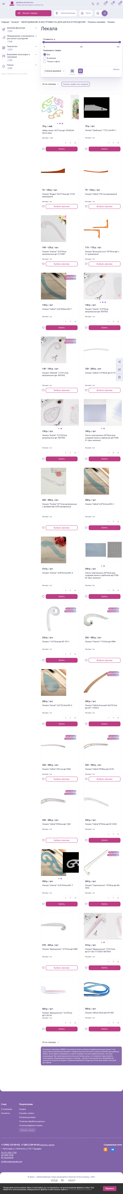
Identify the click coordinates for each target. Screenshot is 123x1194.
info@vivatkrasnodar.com (25, 1170)
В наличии (63, 60)
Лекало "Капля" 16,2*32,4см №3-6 (64, 708)
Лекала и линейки (24, 24)
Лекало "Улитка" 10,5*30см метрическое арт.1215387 (67, 256)
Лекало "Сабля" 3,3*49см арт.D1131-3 (94, 376)
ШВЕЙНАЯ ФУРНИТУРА (27, 31)
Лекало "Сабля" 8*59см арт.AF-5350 (95, 827)
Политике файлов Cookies (80, 1189)
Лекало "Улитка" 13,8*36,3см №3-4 (64, 576)
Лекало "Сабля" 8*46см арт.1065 (66, 827)
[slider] (58, 44)
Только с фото (65, 63)
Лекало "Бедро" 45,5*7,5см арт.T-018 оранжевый (65, 198)
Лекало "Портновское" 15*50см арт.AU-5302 (95, 888)
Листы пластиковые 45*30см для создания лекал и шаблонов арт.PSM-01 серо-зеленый (95, 442)
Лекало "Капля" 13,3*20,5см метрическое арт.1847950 (63, 441)
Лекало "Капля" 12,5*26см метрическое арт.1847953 (95, 313)
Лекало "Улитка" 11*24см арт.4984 (93, 645)
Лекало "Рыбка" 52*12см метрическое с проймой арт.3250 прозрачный (67, 510)
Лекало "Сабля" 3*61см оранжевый (95, 197)
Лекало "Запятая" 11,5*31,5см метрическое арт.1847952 (64, 379)
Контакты (19, 1122)
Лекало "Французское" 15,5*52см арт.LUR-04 (66, 1016)
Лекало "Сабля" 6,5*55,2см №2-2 (92, 507)
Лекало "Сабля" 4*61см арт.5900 (66, 772)
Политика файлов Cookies (45, 1134)
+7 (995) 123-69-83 (24, 1154)
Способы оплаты (40, 1122)
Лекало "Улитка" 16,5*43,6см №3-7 (64, 888)
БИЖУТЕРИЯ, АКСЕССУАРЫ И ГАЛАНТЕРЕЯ (29, 59)
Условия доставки (41, 1126)
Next (105, 13)
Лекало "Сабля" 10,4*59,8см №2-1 (64, 312)
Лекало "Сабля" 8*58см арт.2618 (95, 772)
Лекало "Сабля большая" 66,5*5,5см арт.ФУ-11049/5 (94, 710)
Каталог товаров (27, 13)
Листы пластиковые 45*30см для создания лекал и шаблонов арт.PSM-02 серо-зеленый (95, 580)
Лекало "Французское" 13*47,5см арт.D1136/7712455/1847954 (95, 953)
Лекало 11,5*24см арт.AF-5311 (64, 645)
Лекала (38, 24)
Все (60, 56)
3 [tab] (69, 125)
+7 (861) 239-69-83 (44, 1154)
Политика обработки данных (46, 1130)
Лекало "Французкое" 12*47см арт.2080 (66, 952)
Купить (69, 151)
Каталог (29, 22)
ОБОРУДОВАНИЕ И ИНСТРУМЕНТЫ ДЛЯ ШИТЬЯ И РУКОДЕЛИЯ (67, 22)
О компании (20, 1118)
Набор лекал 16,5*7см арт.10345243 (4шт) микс (66, 135)
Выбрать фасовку (69, 209)
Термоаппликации (64, 13)
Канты (85, 13)
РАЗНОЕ (21, 69)
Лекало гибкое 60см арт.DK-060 (94, 1016)
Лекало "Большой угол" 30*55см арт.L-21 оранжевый (95, 256)
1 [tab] (64, 125)
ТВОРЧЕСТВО (23, 50)
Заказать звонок (61, 1153)
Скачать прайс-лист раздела (90, 86)
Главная (19, 22)
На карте (51, 1157)
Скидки (36, 1118)
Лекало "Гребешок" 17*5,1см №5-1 (93, 133)
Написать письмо (42, 1139)
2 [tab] (67, 125)
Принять (109, 1188)
